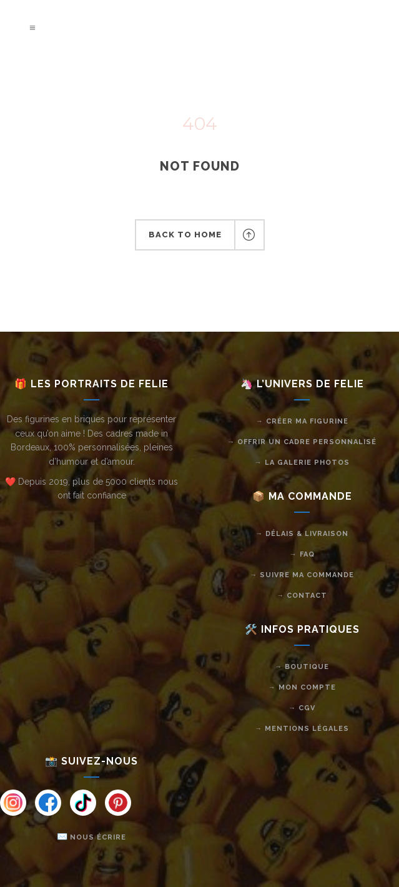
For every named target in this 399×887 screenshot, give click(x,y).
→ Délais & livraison (301, 534)
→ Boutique (302, 667)
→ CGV (301, 708)
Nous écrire (98, 837)
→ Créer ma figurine (302, 421)
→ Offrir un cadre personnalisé (302, 442)
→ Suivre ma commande (302, 575)
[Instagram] (13, 803)
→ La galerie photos (302, 462)
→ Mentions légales (302, 729)
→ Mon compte (302, 687)
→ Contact (302, 596)
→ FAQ (302, 554)
